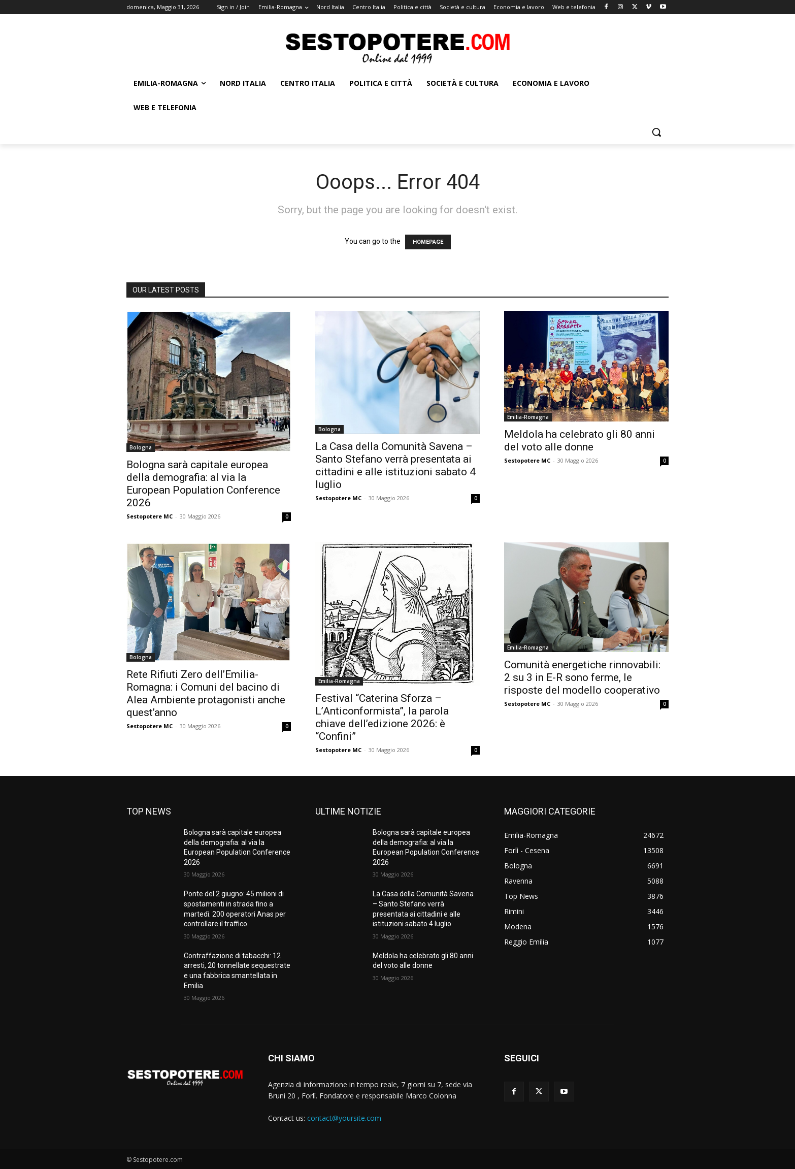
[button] (656, 132)
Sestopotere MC (149, 516)
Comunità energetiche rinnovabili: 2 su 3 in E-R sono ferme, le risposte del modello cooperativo (582, 677)
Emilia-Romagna (528, 416)
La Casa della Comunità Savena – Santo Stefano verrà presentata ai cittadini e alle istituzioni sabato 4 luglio (395, 465)
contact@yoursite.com (344, 1118)
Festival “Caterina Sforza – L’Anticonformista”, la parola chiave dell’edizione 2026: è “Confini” (382, 717)
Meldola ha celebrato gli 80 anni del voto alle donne (579, 440)
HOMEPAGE (428, 242)
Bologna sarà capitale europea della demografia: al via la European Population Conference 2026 (203, 484)
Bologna (140, 447)
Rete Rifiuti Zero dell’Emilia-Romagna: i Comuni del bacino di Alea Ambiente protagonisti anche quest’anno (205, 693)
